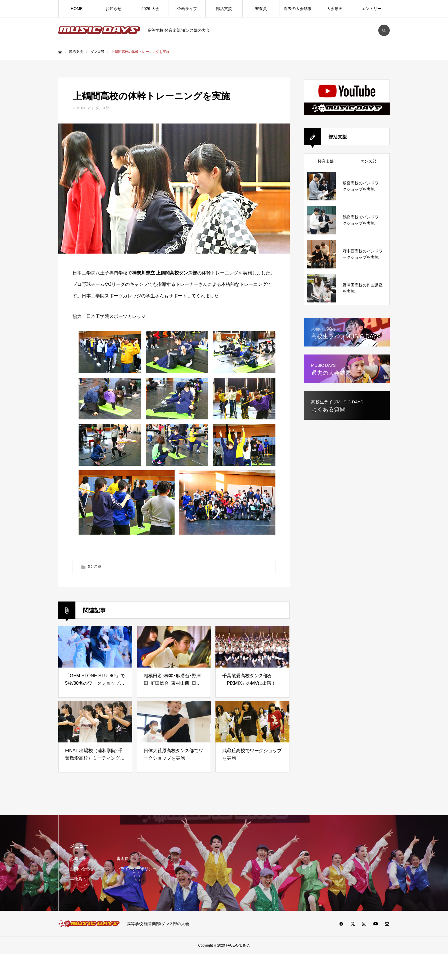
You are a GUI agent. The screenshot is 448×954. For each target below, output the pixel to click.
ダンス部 (102, 108)
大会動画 (335, 8)
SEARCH (384, 30)
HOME (77, 8)
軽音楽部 (326, 161)
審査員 (261, 8)
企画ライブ (187, 8)
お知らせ (113, 8)
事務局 (76, 879)
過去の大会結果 (298, 8)
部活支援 (224, 8)
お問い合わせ (82, 869)
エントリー (371, 8)
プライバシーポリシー (137, 869)
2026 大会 (150, 8)
